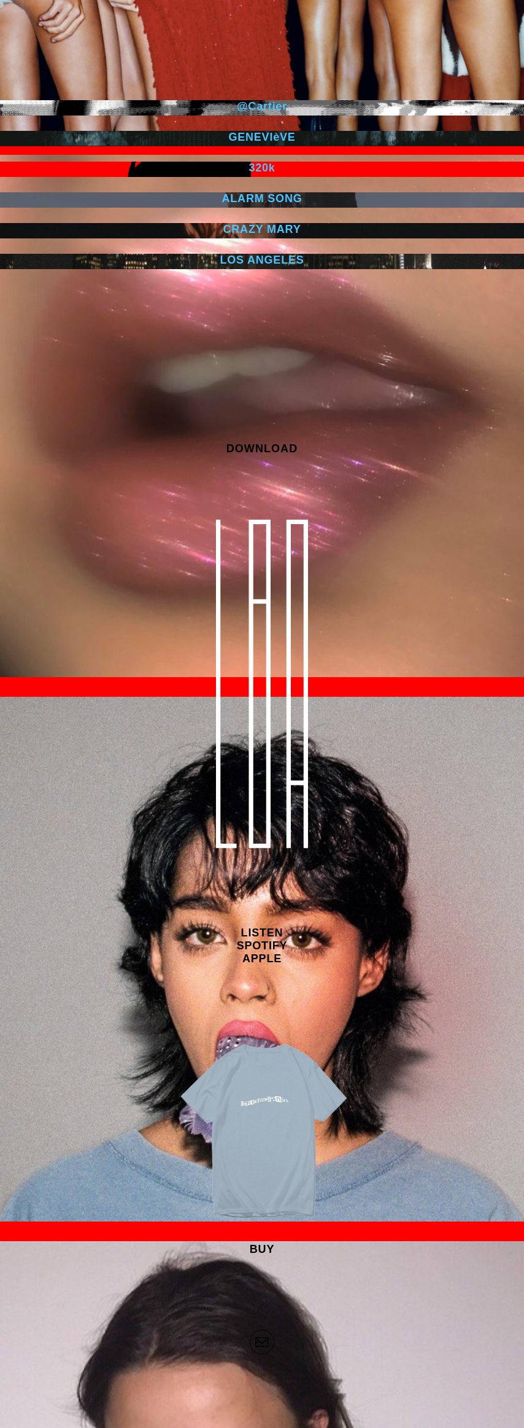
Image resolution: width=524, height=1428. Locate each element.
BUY (262, 1249)
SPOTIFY (262, 946)
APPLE (262, 958)
